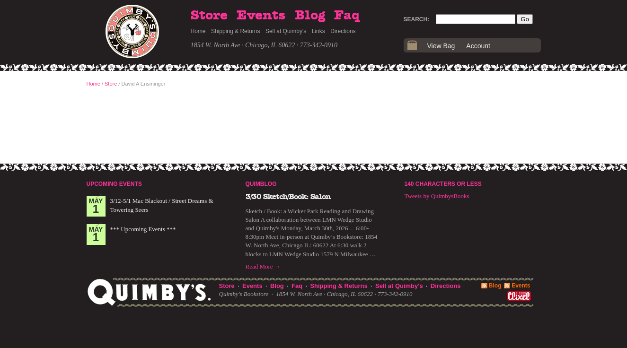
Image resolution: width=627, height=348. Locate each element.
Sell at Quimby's (285, 31)
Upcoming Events (114, 184)
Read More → (263, 266)
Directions (342, 31)
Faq (347, 15)
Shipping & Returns (235, 31)
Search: (417, 19)
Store (209, 15)
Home (198, 31)
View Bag (441, 46)
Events (261, 15)
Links (318, 31)
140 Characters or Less (443, 184)
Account (478, 46)
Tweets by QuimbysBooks (437, 196)
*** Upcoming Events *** (143, 229)
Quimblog (261, 184)
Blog (310, 15)
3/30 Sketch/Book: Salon (288, 196)
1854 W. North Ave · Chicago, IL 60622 (243, 45)
